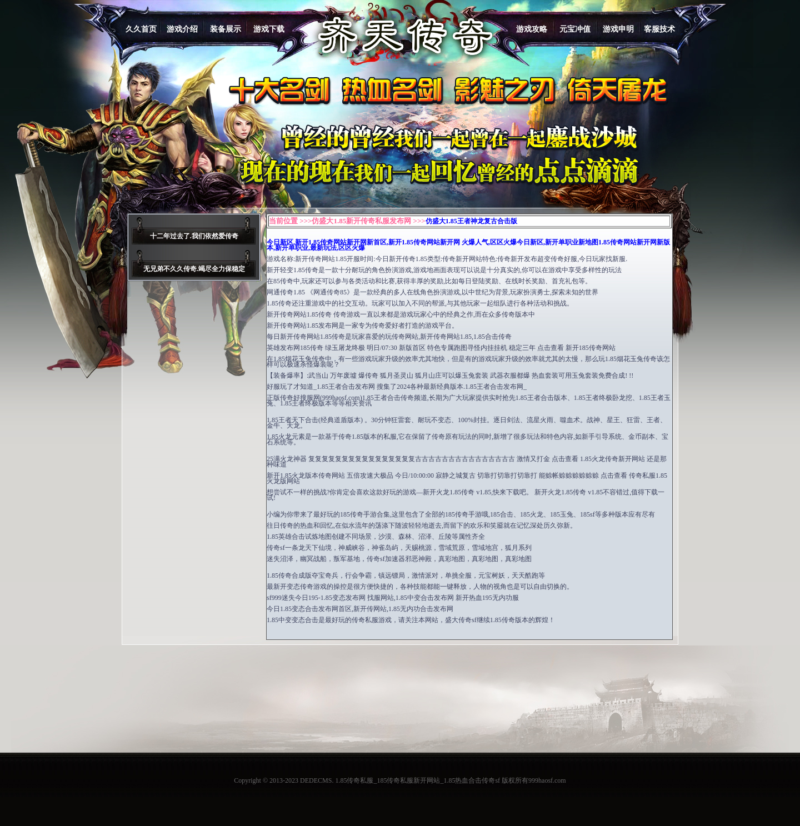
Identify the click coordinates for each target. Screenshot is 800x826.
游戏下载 (268, 29)
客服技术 (659, 29)
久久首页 (141, 29)
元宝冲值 (575, 29)
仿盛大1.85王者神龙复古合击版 (471, 221)
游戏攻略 (531, 29)
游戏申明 (618, 29)
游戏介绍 (182, 29)
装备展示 (225, 29)
